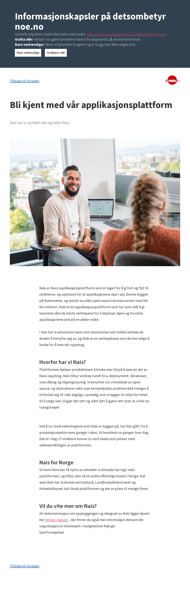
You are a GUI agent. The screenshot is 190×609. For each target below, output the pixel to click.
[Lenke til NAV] (172, 80)
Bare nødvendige (28, 52)
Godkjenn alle (56, 52)
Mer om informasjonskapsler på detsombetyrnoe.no (126, 34)
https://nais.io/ (56, 519)
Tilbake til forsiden (24, 81)
